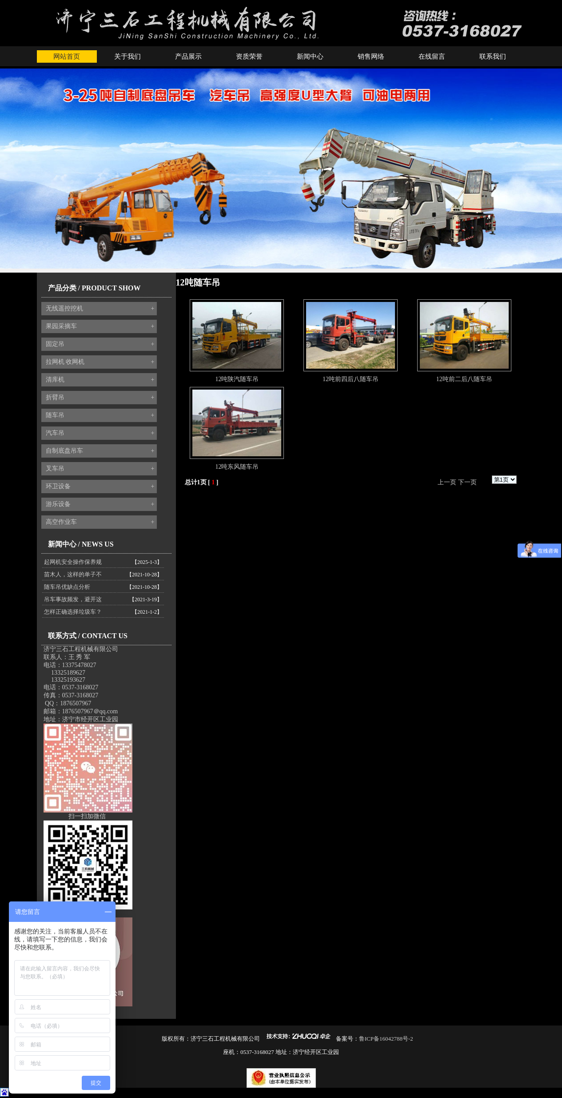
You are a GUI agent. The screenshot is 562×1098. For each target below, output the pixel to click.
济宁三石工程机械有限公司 (81, 649)
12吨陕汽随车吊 (237, 379)
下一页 (467, 482)
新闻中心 (310, 56)
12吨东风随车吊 (237, 466)
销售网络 (371, 56)
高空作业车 (100, 522)
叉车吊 (100, 468)
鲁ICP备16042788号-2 (386, 1038)
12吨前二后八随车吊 (464, 379)
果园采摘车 (100, 326)
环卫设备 (100, 486)
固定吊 (100, 344)
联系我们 (492, 56)
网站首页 (66, 56)
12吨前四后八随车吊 (351, 379)
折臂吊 (100, 397)
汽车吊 (100, 433)
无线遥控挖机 (100, 308)
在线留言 (432, 56)
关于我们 (127, 56)
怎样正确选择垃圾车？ (73, 611)
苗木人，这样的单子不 (73, 574)
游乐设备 (100, 504)
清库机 (100, 379)
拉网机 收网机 (100, 362)
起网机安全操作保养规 (73, 562)
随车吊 (100, 415)
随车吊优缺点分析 (67, 586)
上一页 (447, 482)
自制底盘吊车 (100, 451)
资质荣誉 (249, 56)
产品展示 (188, 56)
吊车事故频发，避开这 (73, 599)
